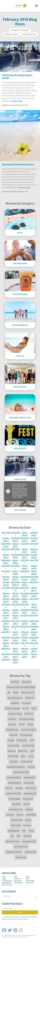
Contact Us (17, 879)
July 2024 (25, 560)
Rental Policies (6, 883)
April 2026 (15, 532)
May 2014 (34, 643)
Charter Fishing (15, 714)
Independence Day (21, 772)
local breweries (14, 783)
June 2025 (34, 543)
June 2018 (6, 604)
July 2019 (33, 582)
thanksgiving (13, 831)
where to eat (20, 857)
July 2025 (25, 543)
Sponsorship (20, 448)
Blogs (20, 233)
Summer (27, 825)
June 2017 (33, 615)
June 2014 (25, 643)
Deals (15, 876)
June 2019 (6, 588)
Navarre (9, 788)
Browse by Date (11, 34)
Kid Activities (29, 777)
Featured (13, 735)
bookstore (29, 698)
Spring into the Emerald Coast (18, 164)
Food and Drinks (20, 294)
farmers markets (28, 730)
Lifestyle (20, 356)
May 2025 (6, 549)
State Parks (16, 825)
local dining (29, 783)
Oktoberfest (30, 788)
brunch (26, 708)
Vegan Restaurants (14, 852)
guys (23, 756)
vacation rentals (29, 841)
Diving (30, 724)
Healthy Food (26, 761)
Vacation (27, 836)
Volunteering (30, 852)
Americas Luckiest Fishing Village (21, 687)
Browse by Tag (29, 34)
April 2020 (24, 571)
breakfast (15, 703)
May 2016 (15, 626)
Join (20, 912)
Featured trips (26, 735)
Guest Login (17, 881)
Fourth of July (13, 746)
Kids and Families (20, 325)
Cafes (34, 708)
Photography (14, 799)
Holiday (31, 767)
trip (12, 836)
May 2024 (6, 566)
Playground (28, 799)
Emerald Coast (12, 730)
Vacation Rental (12, 841)
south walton (16, 820)
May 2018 (15, 604)
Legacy (4, 879)
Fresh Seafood (28, 746)
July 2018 (33, 599)
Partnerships (20, 387)
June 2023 (6, 571)
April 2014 (6, 648)
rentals (26, 804)
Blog (27, 876)
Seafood (29, 809)
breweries (26, 703)
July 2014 (15, 643)
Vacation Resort (21, 847)
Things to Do (20, 479)
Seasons (20, 815)
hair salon (14, 761)
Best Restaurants (15, 698)
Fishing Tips (22, 740)
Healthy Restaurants (16, 767)
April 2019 (24, 588)
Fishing (11, 740)
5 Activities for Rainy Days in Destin (17, 76)
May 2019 (15, 588)
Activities (15, 682)
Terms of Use (30, 883)
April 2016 (24, 626)
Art (8, 692)
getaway (11, 751)
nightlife (19, 788)
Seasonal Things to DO (20, 418)
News (27, 879)
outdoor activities (13, 793)
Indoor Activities (14, 777)
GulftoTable (13, 756)
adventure (26, 682)
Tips (24, 831)
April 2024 (15, 566)
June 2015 (5, 632)
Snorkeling (31, 815)
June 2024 (34, 560)
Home (4, 876)
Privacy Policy (18, 883)
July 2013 (5, 659)
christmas (29, 714)
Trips (18, 836)
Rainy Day (16, 804)
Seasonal (10, 815)
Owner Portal (30, 881)
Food (32, 740)
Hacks (30, 756)
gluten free (23, 751)
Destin (22, 724)
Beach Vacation (27, 692)
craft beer (12, 719)
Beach (15, 692)
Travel (31, 831)
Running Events (16, 809)
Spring (28, 820)
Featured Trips (20, 263)
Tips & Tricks (20, 510)
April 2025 (15, 549)
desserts (12, 724)
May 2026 (6, 532)
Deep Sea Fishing (26, 719)
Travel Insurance (7, 881)
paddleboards (30, 793)
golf (32, 751)
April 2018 (24, 604)
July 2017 (24, 615)
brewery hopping (12, 708)
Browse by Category (20, 30)
